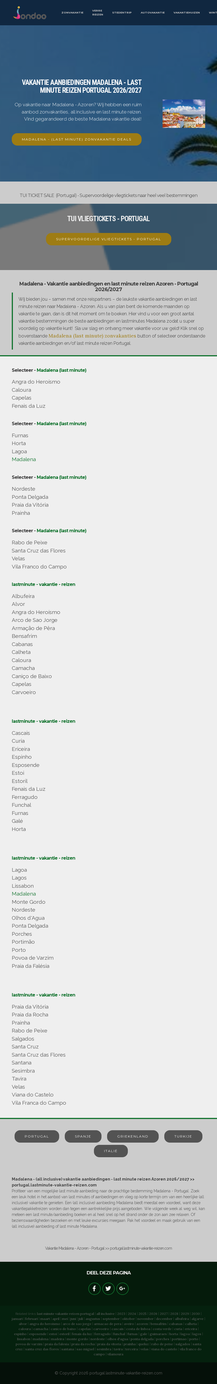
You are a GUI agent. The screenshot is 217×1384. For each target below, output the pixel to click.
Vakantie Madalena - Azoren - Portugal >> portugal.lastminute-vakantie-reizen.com (108, 1248)
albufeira (182, 1319)
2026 (153, 1313)
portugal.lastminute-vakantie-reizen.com (125, 1373)
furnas (133, 1334)
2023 (121, 1313)
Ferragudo (25, 797)
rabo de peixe (162, 1344)
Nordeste (23, 489)
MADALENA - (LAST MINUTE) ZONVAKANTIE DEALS (76, 139)
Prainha (21, 513)
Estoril (19, 781)
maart (45, 1319)
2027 (164, 1313)
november (145, 1319)
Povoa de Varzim (33, 958)
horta (173, 1334)
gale (143, 1334)
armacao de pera (107, 1324)
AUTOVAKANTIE (153, 12)
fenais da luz (82, 1334)
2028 (174, 1313)
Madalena (24, 459)
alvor (23, 1324)
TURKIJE (183, 1136)
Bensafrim (24, 636)
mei (65, 1319)
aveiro (129, 1324)
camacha (40, 1329)
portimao (179, 1339)
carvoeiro (101, 1329)
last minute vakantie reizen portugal (65, 1313)
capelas (85, 1329)
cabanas (176, 1324)
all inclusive (105, 1313)
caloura (25, 1329)
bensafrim (159, 1324)
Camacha (23, 668)
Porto (19, 950)
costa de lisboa (138, 1329)
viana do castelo (164, 1349)
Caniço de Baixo (32, 676)
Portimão (23, 942)
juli (81, 1319)
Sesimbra (23, 1071)
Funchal (21, 805)
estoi (53, 1334)
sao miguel (85, 1349)
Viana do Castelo (33, 1094)
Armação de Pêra (33, 628)
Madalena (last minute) (61, 370)
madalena (41, 1339)
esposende (38, 1334)
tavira (118, 1349)
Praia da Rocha (30, 1014)
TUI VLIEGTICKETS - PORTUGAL (108, 219)
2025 (142, 1313)
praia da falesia (57, 1344)
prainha (130, 1344)
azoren (142, 1324)
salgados (183, 1344)
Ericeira (21, 749)
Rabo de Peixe (29, 542)
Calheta (21, 652)
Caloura (21, 390)
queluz (143, 1344)
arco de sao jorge (77, 1324)
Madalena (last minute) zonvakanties (92, 335)
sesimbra (104, 1349)
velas (144, 1349)
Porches (22, 934)
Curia (18, 741)
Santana (21, 1062)
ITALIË (111, 1151)
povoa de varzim (29, 1344)
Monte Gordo (28, 902)
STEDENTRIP (122, 12)
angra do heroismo (44, 1324)
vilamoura (115, 1354)
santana (67, 1349)
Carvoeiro (24, 692)
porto (193, 1339)
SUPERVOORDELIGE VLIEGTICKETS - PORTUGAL (108, 239)
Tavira (19, 1078)
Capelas (21, 398)
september (111, 1319)
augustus (93, 1319)
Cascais (21, 733)
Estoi (18, 773)
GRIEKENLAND (133, 1136)
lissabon (23, 1339)
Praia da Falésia (30, 966)
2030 (195, 1313)
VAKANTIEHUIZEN (187, 12)
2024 (132, 1313)
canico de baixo (63, 1329)
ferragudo (102, 1334)
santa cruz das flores (42, 1349)
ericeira (191, 1329)
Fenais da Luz (28, 406)
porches (162, 1339)
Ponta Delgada (30, 497)
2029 (185, 1313)
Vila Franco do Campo (39, 566)
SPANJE (83, 1136)
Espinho (22, 757)
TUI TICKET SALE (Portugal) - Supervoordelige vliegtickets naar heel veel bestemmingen (108, 195)
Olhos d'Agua (28, 918)
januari (17, 1319)
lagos (196, 1334)
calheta (191, 1324)
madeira (57, 1339)
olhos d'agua (117, 1339)
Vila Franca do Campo (39, 1103)
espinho (20, 1334)
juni (73, 1319)
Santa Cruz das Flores (39, 550)
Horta (19, 443)
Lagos (19, 878)
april (55, 1319)
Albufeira (23, 596)
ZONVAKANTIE (72, 12)
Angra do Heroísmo (36, 382)
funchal (119, 1334)
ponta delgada (142, 1339)
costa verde (162, 1329)
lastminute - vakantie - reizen (43, 584)
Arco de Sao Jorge (34, 620)
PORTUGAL (37, 1136)
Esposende (26, 765)
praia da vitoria (109, 1344)
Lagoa (19, 451)
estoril (64, 1334)
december (164, 1319)
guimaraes (158, 1334)
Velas (18, 558)
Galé (17, 821)
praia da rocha (83, 1344)
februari (31, 1319)
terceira (131, 1349)
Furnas (20, 435)
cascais (118, 1329)
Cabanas (22, 644)
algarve (197, 1319)
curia (178, 1329)
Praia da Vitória (30, 505)
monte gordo (77, 1339)
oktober (128, 1319)
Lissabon (23, 886)
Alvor (18, 604)
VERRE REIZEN (97, 12)
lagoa (185, 1334)
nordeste (98, 1339)
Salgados (23, 1039)
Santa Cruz (25, 1046)
